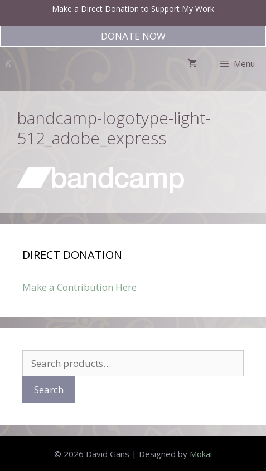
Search (49, 389)
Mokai (201, 453)
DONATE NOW (133, 36)
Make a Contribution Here (79, 287)
